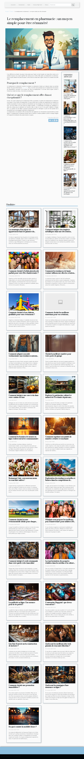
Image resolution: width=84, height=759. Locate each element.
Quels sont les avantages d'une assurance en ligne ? (57, 686)
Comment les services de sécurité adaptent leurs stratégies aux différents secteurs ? (70, 144)
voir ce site (25, 88)
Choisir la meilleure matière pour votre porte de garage (58, 355)
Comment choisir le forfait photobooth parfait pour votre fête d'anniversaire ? (24, 272)
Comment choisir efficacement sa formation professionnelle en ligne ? (69, 167)
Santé (28, 5)
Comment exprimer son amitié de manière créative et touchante (58, 438)
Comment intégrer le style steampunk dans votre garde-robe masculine (23, 562)
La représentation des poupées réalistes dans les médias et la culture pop (59, 563)
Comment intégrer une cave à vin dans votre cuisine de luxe (23, 396)
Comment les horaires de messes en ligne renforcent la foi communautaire (23, 438)
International (21, 5)
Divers (46, 5)
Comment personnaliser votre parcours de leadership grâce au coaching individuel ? (70, 119)
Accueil (7, 11)
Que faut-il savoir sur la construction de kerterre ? (23, 645)
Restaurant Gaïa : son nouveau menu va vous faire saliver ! (23, 479)
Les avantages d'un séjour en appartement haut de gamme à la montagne (70, 191)
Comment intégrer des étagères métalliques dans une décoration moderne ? (58, 232)
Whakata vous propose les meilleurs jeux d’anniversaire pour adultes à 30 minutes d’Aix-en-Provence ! (59, 522)
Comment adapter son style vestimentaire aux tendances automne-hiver (24, 356)
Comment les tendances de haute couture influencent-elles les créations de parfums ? (60, 273)
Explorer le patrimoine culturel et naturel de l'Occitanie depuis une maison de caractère (58, 397)
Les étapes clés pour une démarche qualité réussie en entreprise (70, 96)
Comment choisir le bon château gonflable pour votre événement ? (22, 313)
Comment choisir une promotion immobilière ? (21, 686)
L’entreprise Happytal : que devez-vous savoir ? (58, 603)
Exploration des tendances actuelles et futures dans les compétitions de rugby (60, 480)
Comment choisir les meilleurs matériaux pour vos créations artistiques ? (57, 314)
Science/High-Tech (37, 5)
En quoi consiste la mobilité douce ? (23, 727)
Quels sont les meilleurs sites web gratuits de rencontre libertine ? (58, 645)
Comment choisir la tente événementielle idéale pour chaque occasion (22, 522)
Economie (13, 5)
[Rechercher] (60, 4)
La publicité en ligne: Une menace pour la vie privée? (22, 603)
